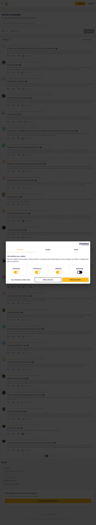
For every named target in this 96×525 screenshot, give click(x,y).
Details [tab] (48, 249)
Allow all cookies (75, 280)
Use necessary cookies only (20, 280)
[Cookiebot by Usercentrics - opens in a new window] (80, 244)
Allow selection (48, 280)
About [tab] (76, 249)
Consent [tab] (20, 249)
